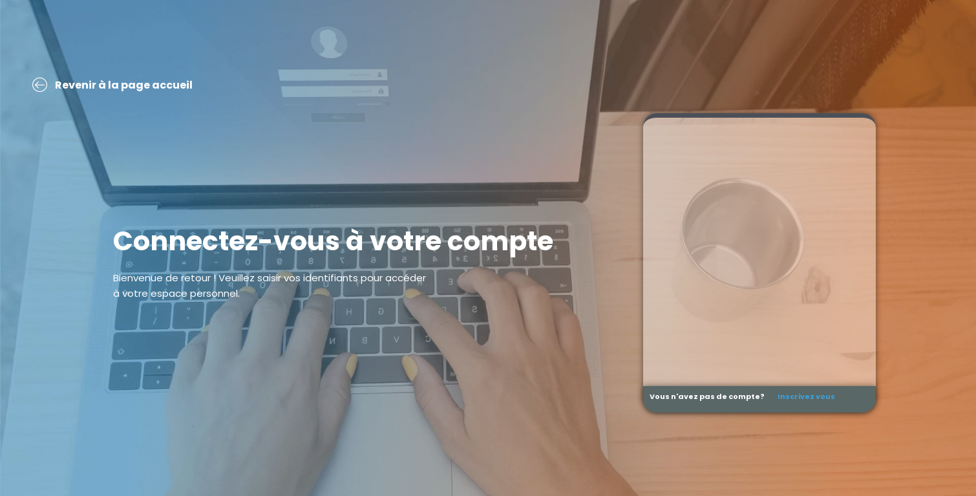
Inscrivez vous (806, 396)
